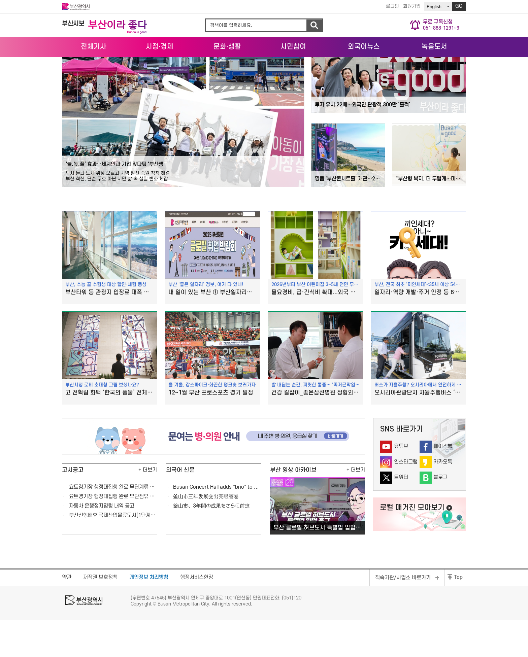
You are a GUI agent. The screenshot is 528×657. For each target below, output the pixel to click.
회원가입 (410, 6)
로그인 (391, 6)
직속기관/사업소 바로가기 (403, 615)
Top (458, 614)
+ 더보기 (147, 507)
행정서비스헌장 (196, 614)
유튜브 (401, 483)
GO (459, 6)
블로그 (440, 514)
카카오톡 (442, 499)
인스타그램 (406, 499)
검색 (314, 25)
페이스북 (442, 483)
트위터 (401, 514)
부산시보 (73, 23)
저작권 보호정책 (100, 614)
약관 (66, 614)
